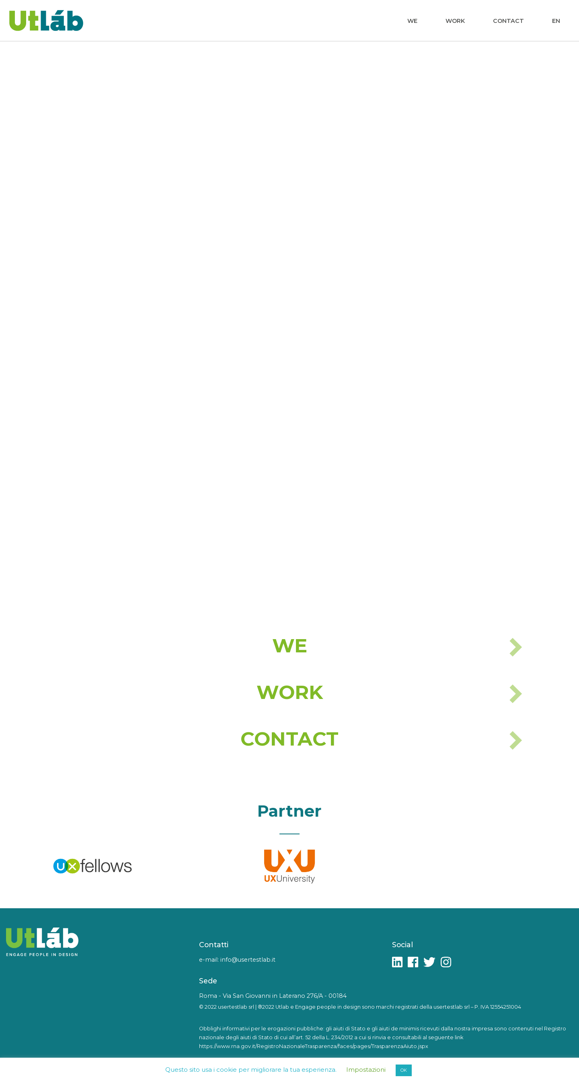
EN (556, 21)
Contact (508, 21)
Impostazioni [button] (366, 1069)
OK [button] (403, 1070)
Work (455, 21)
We (412, 21)
